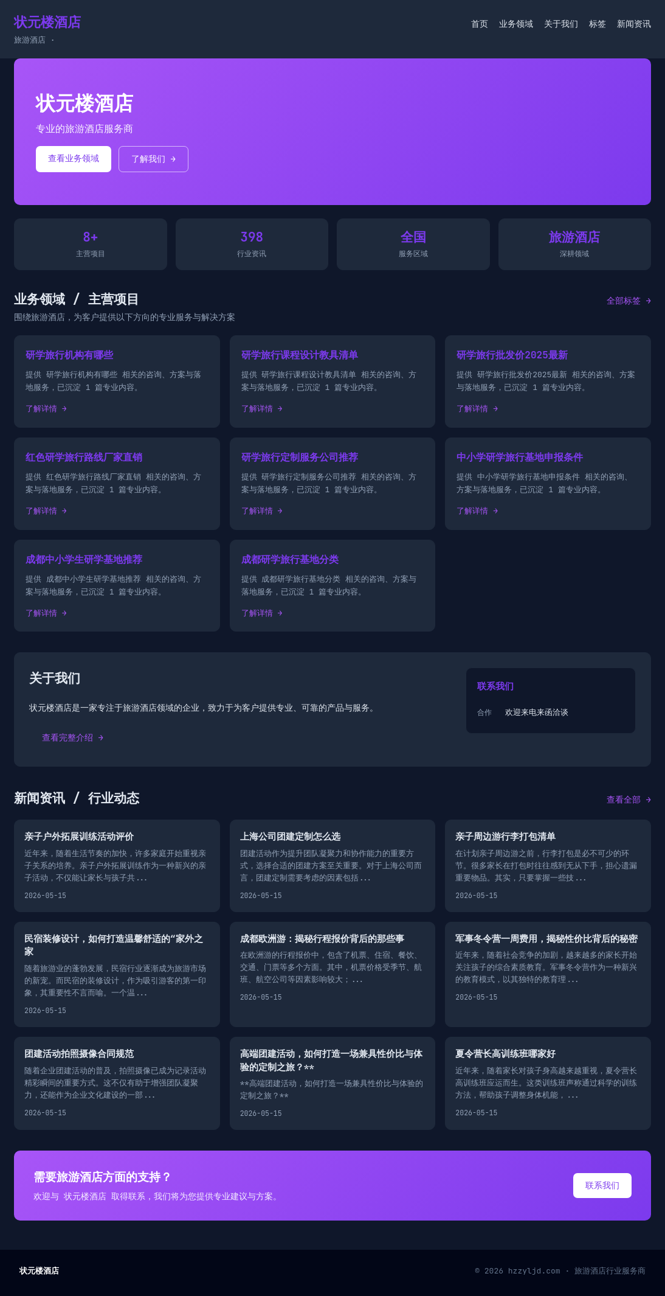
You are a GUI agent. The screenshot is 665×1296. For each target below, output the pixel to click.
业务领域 (516, 23)
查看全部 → (629, 799)
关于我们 (561, 23)
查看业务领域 (73, 158)
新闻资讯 (634, 23)
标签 (597, 23)
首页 (479, 23)
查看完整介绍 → (72, 737)
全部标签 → (629, 300)
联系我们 (602, 1185)
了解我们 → (153, 158)
